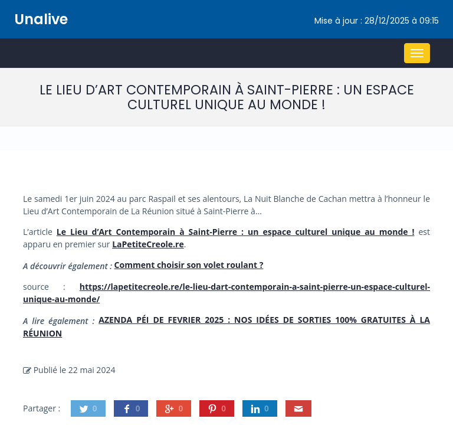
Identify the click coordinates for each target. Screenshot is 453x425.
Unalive (41, 19)
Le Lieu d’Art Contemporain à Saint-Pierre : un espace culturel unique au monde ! (236, 231)
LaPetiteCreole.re (148, 244)
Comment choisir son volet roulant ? (189, 264)
